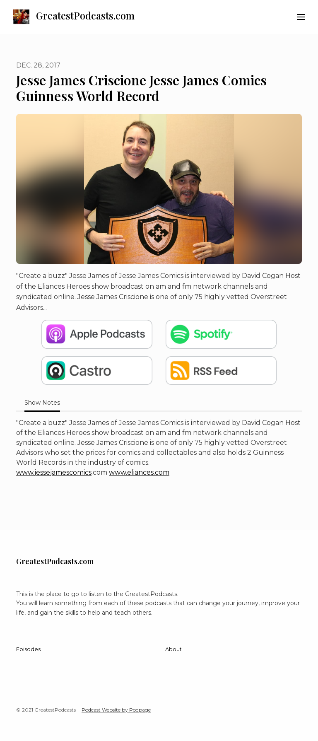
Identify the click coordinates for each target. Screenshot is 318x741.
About (173, 649)
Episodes (28, 649)
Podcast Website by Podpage (116, 710)
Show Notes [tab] (42, 402)
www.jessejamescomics (54, 472)
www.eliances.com (139, 472)
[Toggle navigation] (301, 17)
